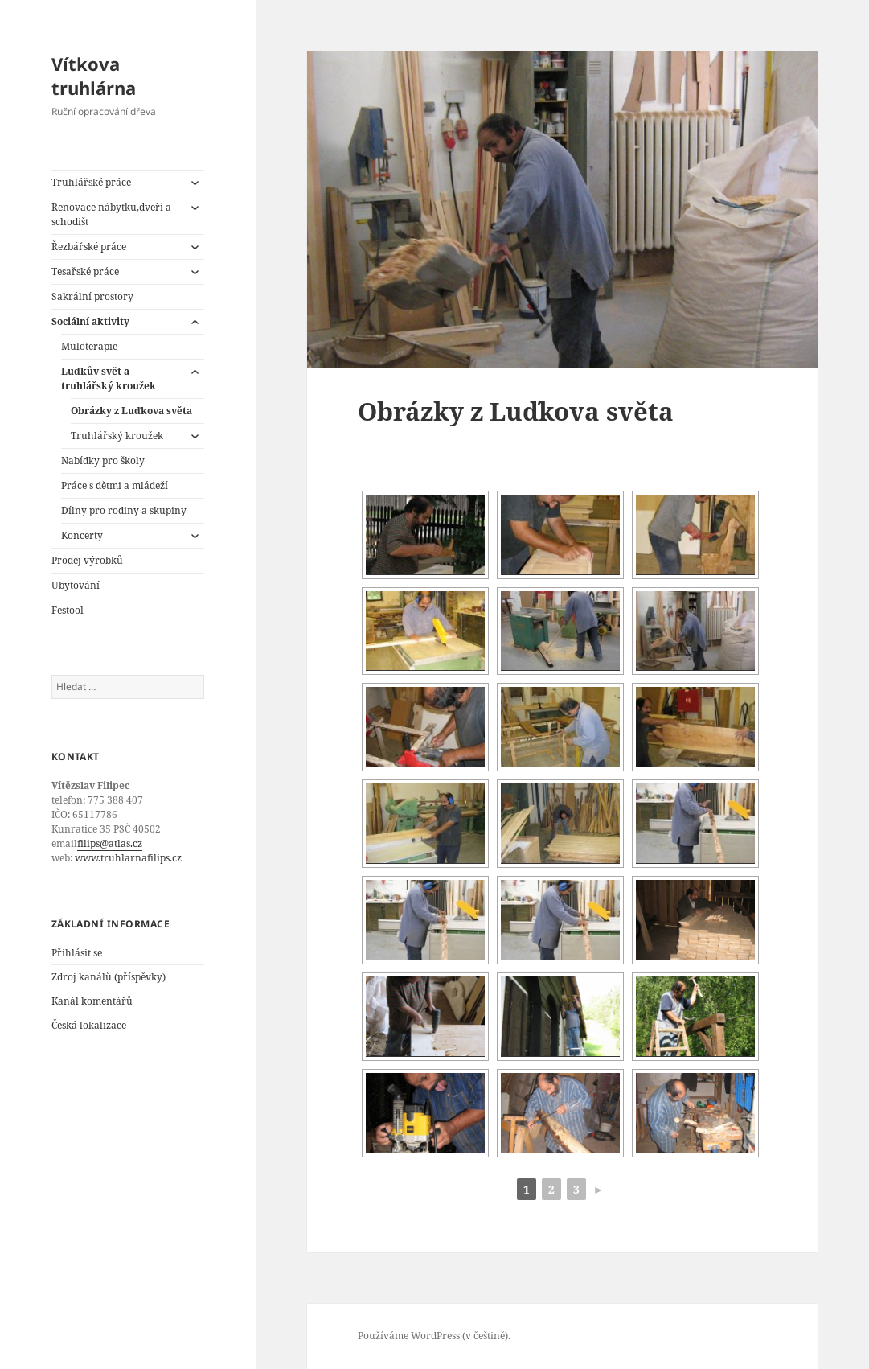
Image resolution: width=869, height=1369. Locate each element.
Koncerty (82, 535)
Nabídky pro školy (103, 460)
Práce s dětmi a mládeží (114, 485)
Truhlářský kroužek (117, 435)
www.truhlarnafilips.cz (128, 858)
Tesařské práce (85, 271)
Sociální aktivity (90, 321)
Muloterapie (89, 346)
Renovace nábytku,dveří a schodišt (111, 214)
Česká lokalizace (88, 1025)
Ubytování (75, 585)
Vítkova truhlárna (93, 75)
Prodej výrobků (87, 560)
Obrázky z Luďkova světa (131, 410)
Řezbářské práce (88, 246)
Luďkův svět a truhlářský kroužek (108, 378)
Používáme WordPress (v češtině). (434, 1335)
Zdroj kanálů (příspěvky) (108, 977)
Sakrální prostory (92, 296)
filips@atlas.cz (109, 843)
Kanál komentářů (92, 1001)
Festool (67, 610)
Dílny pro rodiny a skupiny (124, 510)
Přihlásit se (76, 953)
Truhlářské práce (91, 182)
